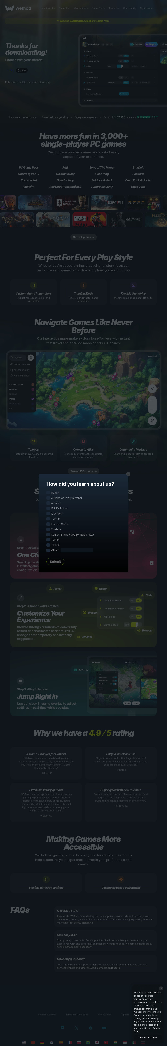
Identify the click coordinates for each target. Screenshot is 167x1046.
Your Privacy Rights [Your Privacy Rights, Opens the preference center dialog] (148, 1037)
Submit (55, 562)
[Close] (161, 988)
